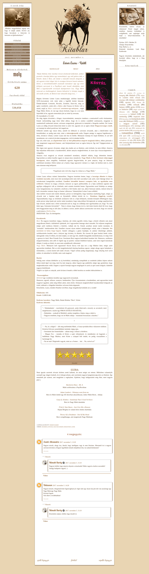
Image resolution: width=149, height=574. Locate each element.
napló (120, 128)
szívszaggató (136, 138)
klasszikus (125, 119)
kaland (133, 114)
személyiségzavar (136, 136)
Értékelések (17, 47)
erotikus (122, 105)
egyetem (128, 102)
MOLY (75, 69)
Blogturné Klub (17, 64)
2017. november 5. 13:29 (68, 442)
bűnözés (132, 95)
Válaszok (47, 457)
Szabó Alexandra (51, 441)
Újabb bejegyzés (43, 560)
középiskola (136, 119)
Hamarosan (17, 50)
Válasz (45, 451)
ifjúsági (50, 426)
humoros (45, 426)
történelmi (137, 142)
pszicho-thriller (124, 130)
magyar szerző (58, 426)
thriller (139, 140)
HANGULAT (54, 69)
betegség (122, 95)
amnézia (129, 93)
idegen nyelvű (137, 109)
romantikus (68, 426)
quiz (143, 130)
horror (142, 107)
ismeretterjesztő (123, 114)
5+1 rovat (17, 58)
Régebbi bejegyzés (105, 560)
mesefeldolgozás (124, 126)
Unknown (47, 485)
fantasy (122, 107)
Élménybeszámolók (17, 52)
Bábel (60, 106)
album (121, 93)
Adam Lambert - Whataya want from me (74, 392)
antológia (139, 93)
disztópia (122, 100)
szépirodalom (123, 138)
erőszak (136, 105)
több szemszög (124, 142)
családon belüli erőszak (131, 97)
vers (120, 145)
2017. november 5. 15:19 (73, 463)
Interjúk (17, 55)
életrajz (139, 102)
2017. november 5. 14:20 (61, 485)
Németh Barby (55, 462)
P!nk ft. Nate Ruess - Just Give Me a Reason (74, 407)
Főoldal (74, 560)
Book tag (17, 61)
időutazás (122, 112)
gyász (133, 107)
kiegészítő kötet (138, 116)
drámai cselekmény (136, 100)
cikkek (142, 95)
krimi (121, 121)
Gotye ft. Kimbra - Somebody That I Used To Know (75, 400)
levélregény (141, 121)
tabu (131, 140)
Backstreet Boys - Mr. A (74, 385)
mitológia (138, 126)
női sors (128, 128)
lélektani (129, 121)
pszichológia (136, 130)
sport (124, 136)
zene (73, 426)
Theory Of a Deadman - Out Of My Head (74, 414)
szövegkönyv (123, 140)
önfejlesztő (139, 128)
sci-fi (142, 133)
